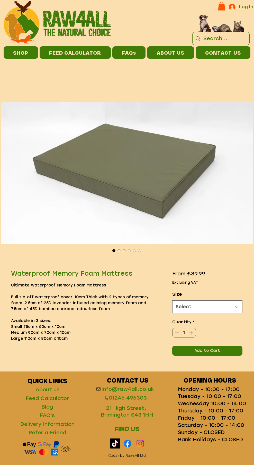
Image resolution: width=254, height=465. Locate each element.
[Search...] (221, 38)
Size (177, 294)
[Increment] (191, 332)
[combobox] (207, 306)
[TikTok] (115, 443)
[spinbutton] (184, 332)
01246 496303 (128, 398)
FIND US (126, 428)
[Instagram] (140, 443)
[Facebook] (128, 443)
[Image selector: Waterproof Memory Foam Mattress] (113, 250)
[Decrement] (176, 332)
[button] (221, 6)
